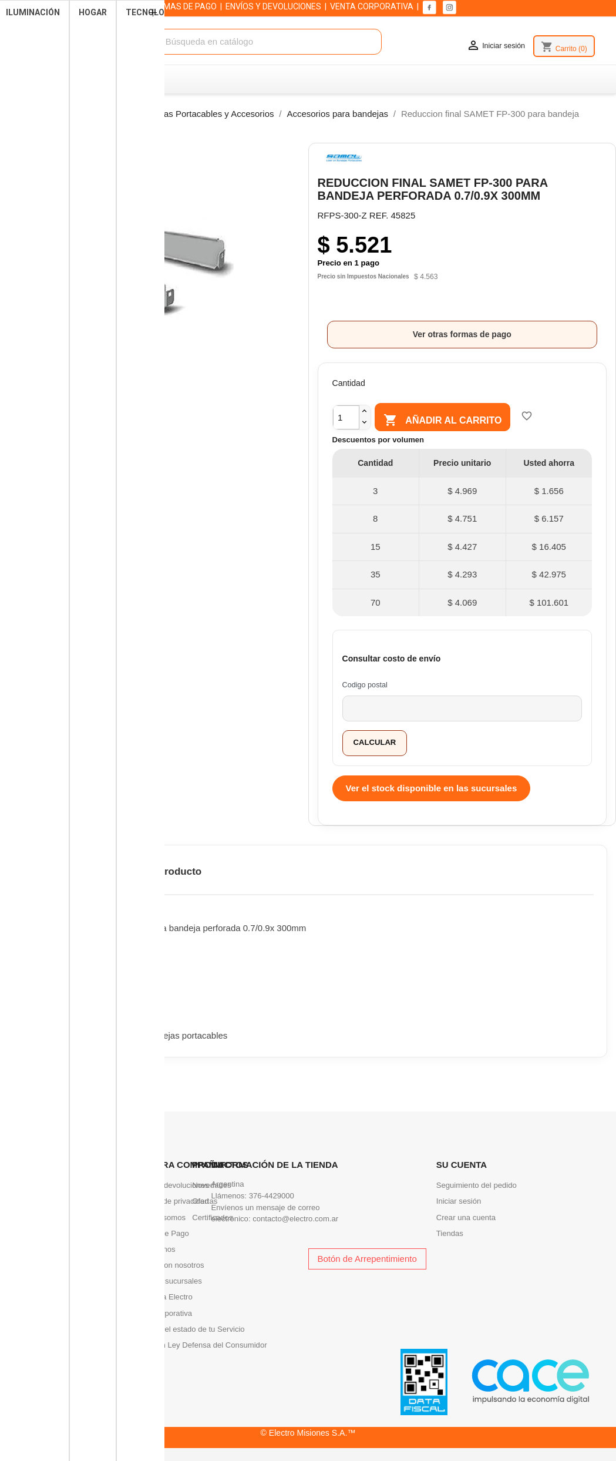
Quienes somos (159, 1217)
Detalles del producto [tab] (150, 871)
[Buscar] (259, 42)
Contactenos (154, 1249)
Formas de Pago (160, 1233)
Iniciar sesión (459, 1201)
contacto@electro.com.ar (295, 1218)
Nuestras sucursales (167, 1281)
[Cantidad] (346, 417)
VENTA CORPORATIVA (371, 6)
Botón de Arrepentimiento (367, 1259)
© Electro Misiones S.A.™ (308, 1433)
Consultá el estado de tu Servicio (188, 1329)
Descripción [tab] (50, 871)
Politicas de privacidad (170, 1201)
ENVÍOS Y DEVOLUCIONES (273, 6)
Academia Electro (162, 1296)
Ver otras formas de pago (462, 334)
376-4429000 (271, 1195)
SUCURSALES (40, 6)
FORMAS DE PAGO (182, 6)
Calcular (375, 742)
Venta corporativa (162, 1313)
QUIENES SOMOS (107, 6)
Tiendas (449, 1233)
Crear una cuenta (466, 1217)
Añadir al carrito (451, 420)
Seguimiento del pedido (476, 1185)
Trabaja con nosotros (168, 1265)
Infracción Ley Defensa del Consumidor (199, 1345)
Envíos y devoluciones (170, 1185)
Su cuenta (461, 1165)
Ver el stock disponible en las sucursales (431, 788)
